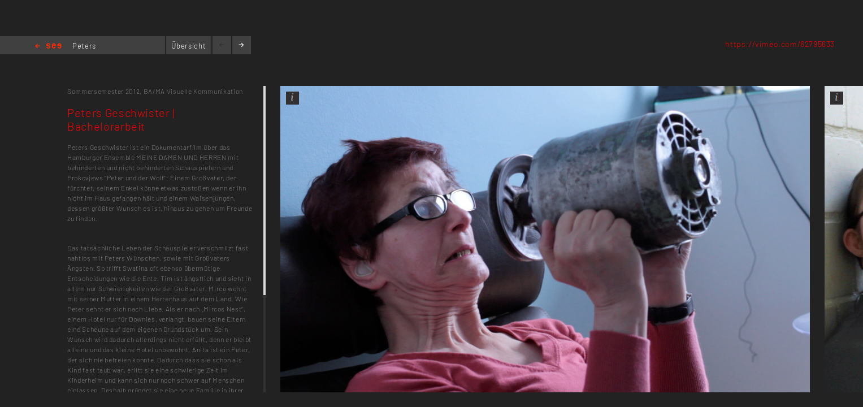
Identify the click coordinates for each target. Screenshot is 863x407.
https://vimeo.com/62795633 (780, 44)
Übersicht (188, 45)
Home (48, 46)
